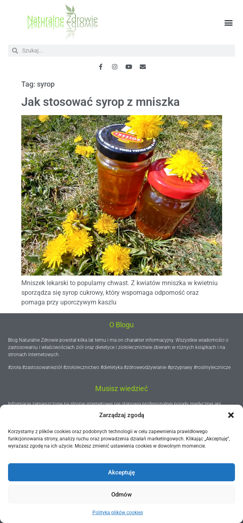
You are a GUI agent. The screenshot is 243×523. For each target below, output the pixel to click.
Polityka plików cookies (117, 512)
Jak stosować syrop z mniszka (100, 102)
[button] (231, 415)
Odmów (121, 494)
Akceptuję (121, 472)
